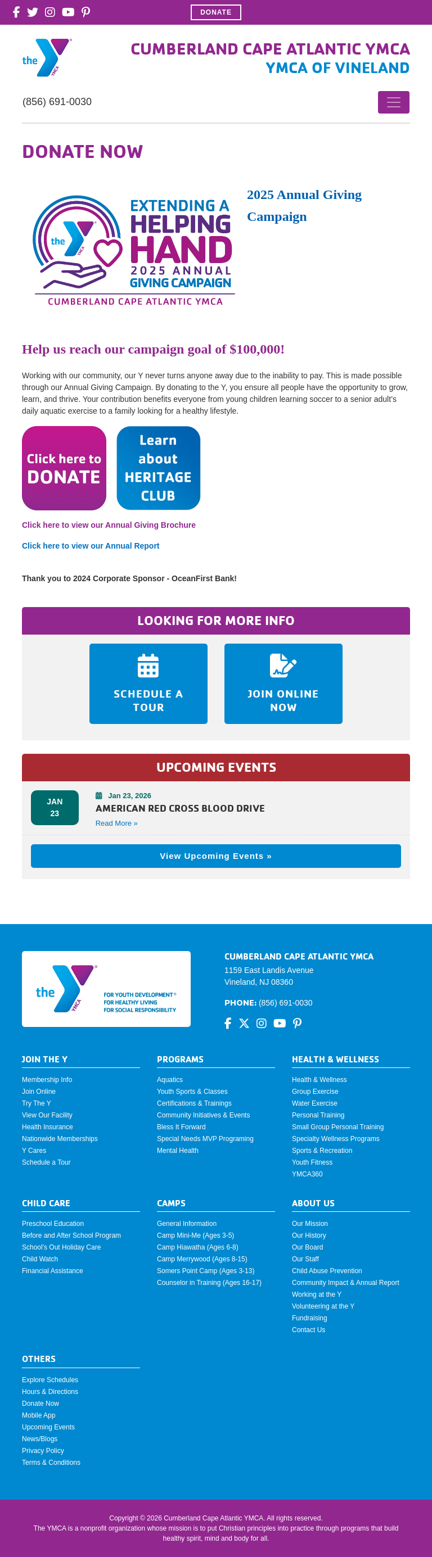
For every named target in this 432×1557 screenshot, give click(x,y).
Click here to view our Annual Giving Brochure (109, 524)
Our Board (307, 1247)
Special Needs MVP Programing (205, 1139)
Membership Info (47, 1080)
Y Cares (34, 1151)
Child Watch (40, 1259)
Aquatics (170, 1080)
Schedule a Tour (46, 1162)
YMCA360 (307, 1174)
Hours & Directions (50, 1392)
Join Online (39, 1092)
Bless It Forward (181, 1127)
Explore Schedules (50, 1380)
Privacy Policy (43, 1451)
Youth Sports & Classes (192, 1092)
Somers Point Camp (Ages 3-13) (205, 1271)
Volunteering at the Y (323, 1306)
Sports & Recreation (322, 1151)
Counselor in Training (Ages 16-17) (209, 1283)
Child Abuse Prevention (327, 1271)
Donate (216, 12)
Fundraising (309, 1318)
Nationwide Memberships (60, 1139)
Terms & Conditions (51, 1463)
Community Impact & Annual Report (345, 1283)
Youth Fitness (312, 1162)
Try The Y (36, 1103)
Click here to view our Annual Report (91, 545)
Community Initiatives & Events (203, 1115)
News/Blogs (39, 1439)
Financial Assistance (52, 1271)
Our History (309, 1235)
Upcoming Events (48, 1427)
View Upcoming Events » (216, 856)
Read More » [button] (117, 823)
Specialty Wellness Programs (336, 1139)
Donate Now (40, 1403)
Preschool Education (53, 1224)
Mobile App (38, 1415)
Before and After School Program (71, 1235)
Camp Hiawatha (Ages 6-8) (197, 1247)
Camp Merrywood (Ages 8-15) (202, 1259)
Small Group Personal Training (338, 1127)
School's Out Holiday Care (61, 1247)
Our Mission (310, 1224)
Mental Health (178, 1151)
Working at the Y (316, 1294)
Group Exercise (315, 1092)
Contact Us (308, 1330)
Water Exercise (315, 1103)
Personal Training (318, 1115)
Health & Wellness (319, 1080)
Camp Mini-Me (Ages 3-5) (195, 1235)
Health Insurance (47, 1127)
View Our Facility (47, 1115)
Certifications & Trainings (194, 1103)
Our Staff (305, 1259)
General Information (187, 1224)
